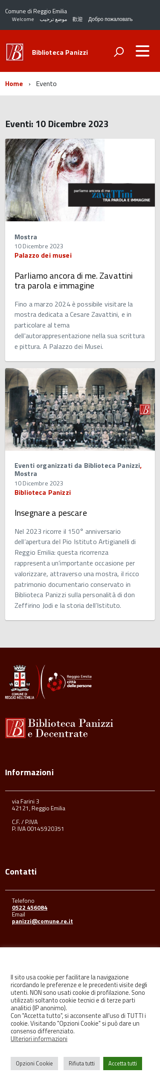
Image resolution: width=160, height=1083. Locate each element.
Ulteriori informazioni (39, 1039)
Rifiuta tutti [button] (82, 1063)
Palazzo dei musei (43, 255)
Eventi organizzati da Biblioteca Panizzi (77, 465)
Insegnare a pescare (51, 512)
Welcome (23, 19)
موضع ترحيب (53, 19)
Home (14, 83)
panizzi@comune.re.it (42, 920)
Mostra (26, 237)
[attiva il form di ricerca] (118, 51)
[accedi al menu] (142, 51)
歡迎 (78, 19)
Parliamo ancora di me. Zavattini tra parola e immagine (74, 280)
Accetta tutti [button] (122, 1063)
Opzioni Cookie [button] (34, 1063)
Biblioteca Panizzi (60, 52)
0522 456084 (29, 907)
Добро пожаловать (110, 19)
